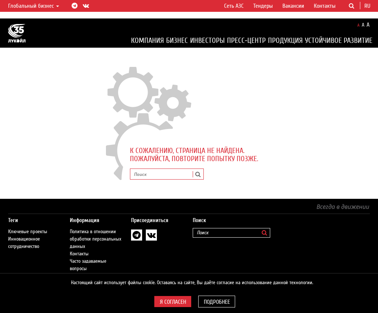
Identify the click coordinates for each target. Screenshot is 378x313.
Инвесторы (207, 40)
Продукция (285, 40)
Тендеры (263, 6)
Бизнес (177, 40)
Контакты (325, 6)
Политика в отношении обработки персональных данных (95, 231)
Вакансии (293, 6)
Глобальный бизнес (33, 6)
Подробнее (217, 302)
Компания (147, 40)
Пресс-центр (246, 40)
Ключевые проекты (27, 224)
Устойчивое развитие (338, 40)
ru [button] (368, 6)
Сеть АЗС (234, 6)
